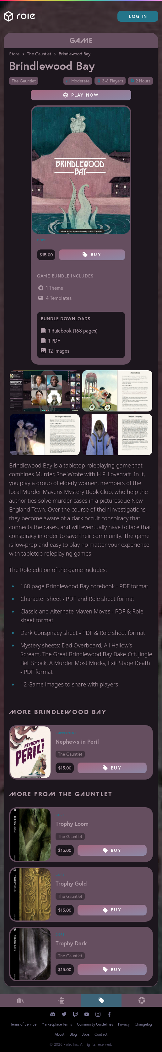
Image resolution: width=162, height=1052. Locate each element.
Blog (73, 1034)
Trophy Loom (72, 823)
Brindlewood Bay (74, 54)
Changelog (143, 1024)
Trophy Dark (71, 943)
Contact (101, 1034)
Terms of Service (23, 1024)
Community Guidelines (95, 1024)
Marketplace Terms (56, 1024)
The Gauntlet (39, 54)
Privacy (124, 1024)
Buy (92, 254)
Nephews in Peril (77, 741)
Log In (138, 16)
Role (19, 16)
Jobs (85, 1034)
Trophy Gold (71, 883)
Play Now (81, 95)
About (60, 1034)
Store (14, 54)
